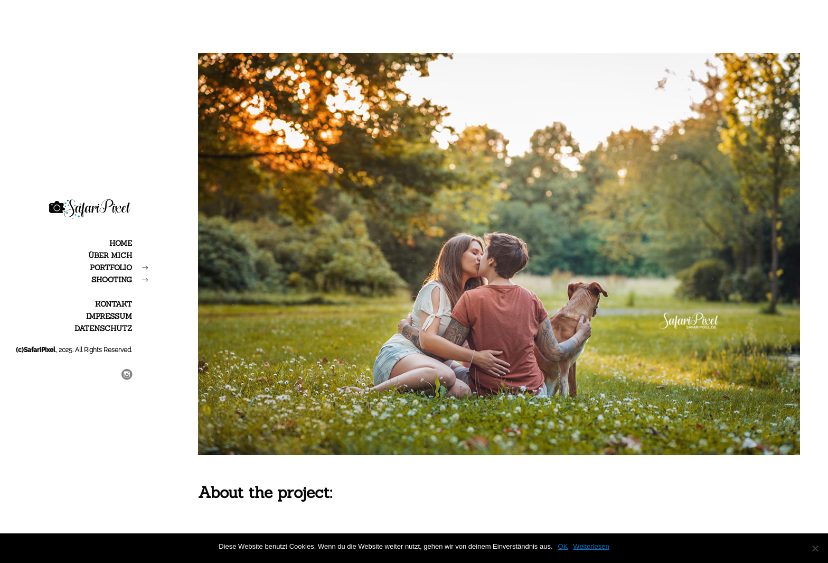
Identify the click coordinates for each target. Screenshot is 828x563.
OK (563, 546)
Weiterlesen (591, 546)
